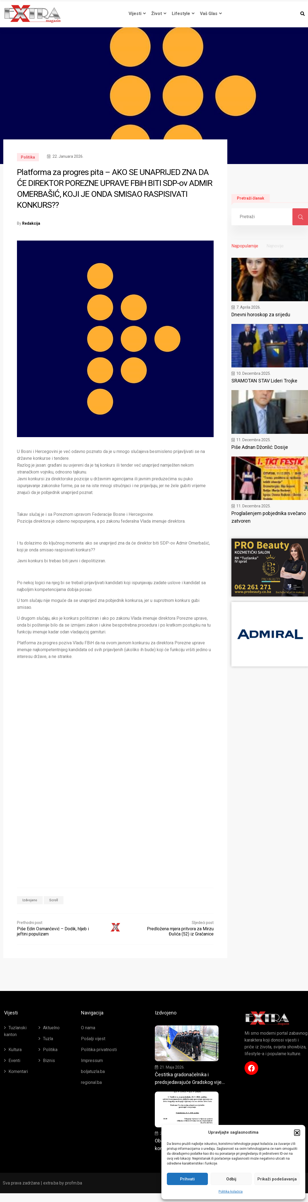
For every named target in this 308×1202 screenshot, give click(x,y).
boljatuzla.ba (93, 1071)
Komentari (18, 1071)
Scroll (53, 900)
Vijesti (137, 13)
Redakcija (31, 223)
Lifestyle (183, 13)
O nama (88, 1027)
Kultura (15, 1049)
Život (158, 13)
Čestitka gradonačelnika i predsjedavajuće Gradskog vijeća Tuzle (190, 1083)
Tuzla (48, 1038)
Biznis (49, 1060)
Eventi (14, 1060)
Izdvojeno (29, 900)
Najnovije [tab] (275, 245)
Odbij (231, 1179)
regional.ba (91, 1082)
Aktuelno (51, 1027)
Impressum (92, 1060)
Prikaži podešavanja (277, 1179)
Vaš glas (211, 13)
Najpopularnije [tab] (244, 245)
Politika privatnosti (99, 1049)
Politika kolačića (231, 1192)
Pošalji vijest (93, 1038)
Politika (28, 157)
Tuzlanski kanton (15, 1031)
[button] (297, 1132)
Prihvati (187, 1179)
